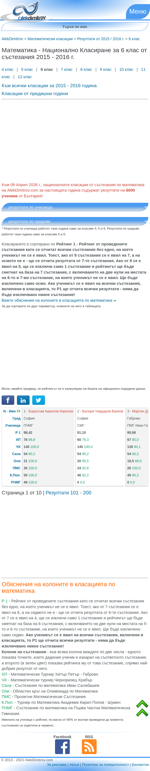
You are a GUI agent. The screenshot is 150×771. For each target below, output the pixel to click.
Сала (16, 454)
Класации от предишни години (35, 93)
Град (17, 418)
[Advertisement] (75, 139)
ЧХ (18, 447)
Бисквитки (140, 765)
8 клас (86, 69)
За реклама (57, 765)
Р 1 (18, 433)
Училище (13, 425)
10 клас (126, 69)
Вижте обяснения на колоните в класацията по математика (59, 300)
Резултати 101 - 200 (68, 493)
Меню (137, 11)
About (74, 765)
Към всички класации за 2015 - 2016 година (49, 85)
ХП (18, 440)
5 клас (27, 69)
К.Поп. (15, 475)
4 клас (8, 69)
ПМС (17, 468)
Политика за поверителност (105, 765)
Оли (17, 461)
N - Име (12, 411)
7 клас (67, 69)
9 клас (106, 69)
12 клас (25, 77)
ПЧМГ (16, 482)
